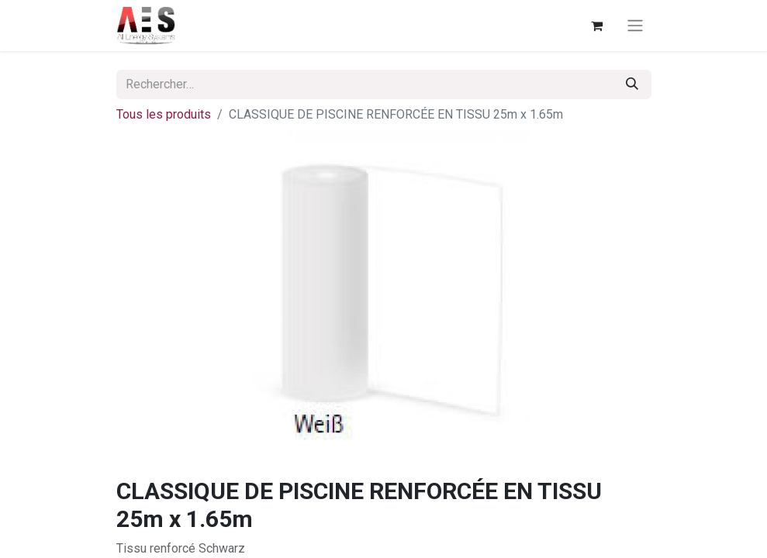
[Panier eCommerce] (597, 25)
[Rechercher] (632, 84)
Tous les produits (163, 114)
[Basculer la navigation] (635, 26)
